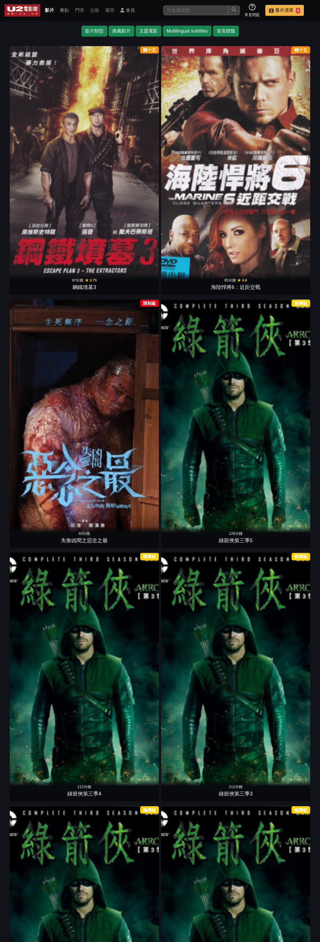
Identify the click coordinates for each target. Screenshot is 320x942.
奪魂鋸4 (290, 669)
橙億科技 (169, 935)
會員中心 (222, 912)
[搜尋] (195, 10)
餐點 (64, 10)
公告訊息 (250, 901)
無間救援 (133, 669)
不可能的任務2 (134, 761)
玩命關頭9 (238, 761)
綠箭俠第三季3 (290, 121)
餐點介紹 (194, 901)
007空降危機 (81, 395)
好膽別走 (133, 486)
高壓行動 (133, 212)
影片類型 (94, 30)
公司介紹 (194, 912)
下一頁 (160, 873)
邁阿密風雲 (290, 395)
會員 (127, 10)
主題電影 (148, 30)
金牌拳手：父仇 (30, 395)
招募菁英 (166, 912)
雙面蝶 (290, 304)
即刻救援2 (134, 304)
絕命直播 (186, 212)
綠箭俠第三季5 (186, 121)
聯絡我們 (278, 901)
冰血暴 (29, 761)
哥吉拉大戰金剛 (186, 304)
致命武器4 (238, 486)
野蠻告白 (290, 486)
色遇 (134, 395)
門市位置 (222, 901)
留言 (110, 10)
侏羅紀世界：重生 (186, 761)
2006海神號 (29, 486)
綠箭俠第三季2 (30, 212)
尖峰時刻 (81, 761)
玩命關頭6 (82, 578)
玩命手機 (81, 486)
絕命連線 (238, 669)
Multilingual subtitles (187, 30)
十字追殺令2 (186, 852)
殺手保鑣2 (290, 212)
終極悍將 (290, 578)
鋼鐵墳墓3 (29, 121)
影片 (49, 10)
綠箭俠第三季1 (82, 212)
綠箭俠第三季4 (238, 121)
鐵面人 (186, 486)
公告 (94, 10)
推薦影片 (121, 30)
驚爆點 (29, 669)
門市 (79, 10)
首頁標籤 (226, 30)
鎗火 (238, 395)
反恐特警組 (186, 578)
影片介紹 (166, 901)
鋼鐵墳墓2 (29, 304)
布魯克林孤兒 (238, 304)
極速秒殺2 (82, 304)
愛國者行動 (186, 669)
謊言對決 (186, 395)
